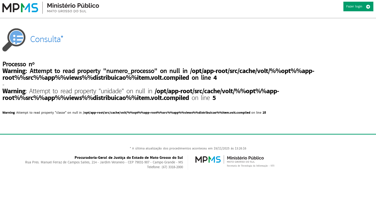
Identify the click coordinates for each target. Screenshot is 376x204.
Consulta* (33, 39)
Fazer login (358, 6)
